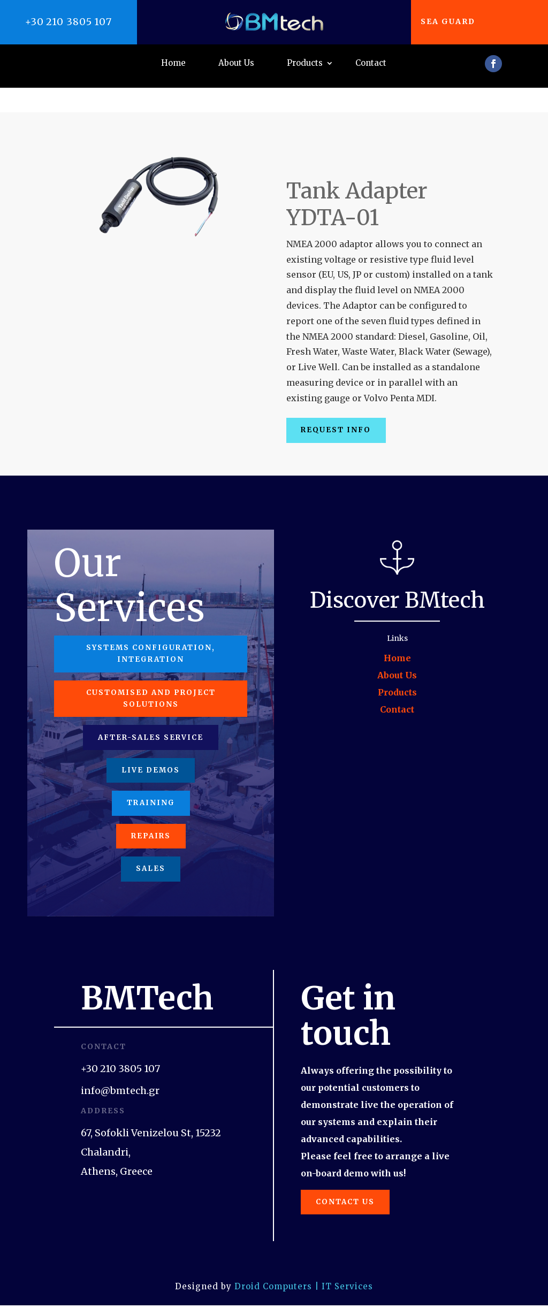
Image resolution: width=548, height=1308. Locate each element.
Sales (151, 866)
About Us (236, 63)
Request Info (340, 406)
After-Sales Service (150, 724)
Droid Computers (273, 1289)
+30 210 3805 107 (68, 22)
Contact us (349, 1202)
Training (151, 795)
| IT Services (344, 1289)
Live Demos (150, 759)
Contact (370, 63)
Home (173, 63)
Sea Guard (453, 21)
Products (305, 63)
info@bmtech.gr (120, 1090)
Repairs (150, 831)
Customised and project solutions (151, 681)
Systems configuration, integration (151, 633)
